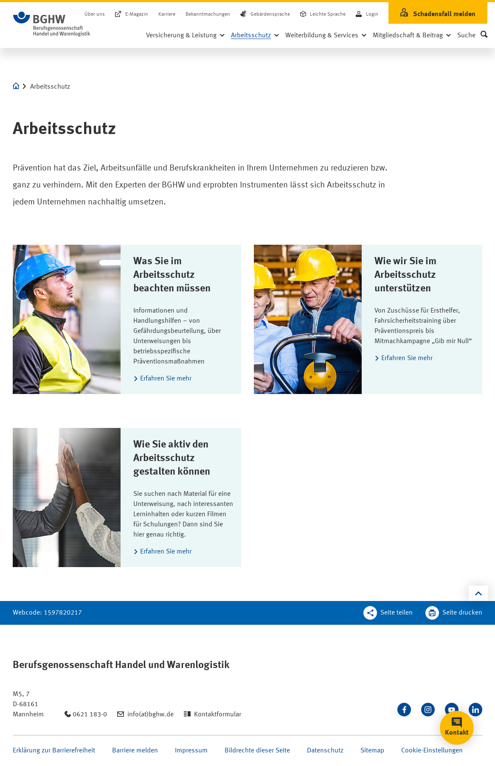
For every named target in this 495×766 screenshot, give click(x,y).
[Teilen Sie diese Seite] (388, 613)
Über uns (94, 14)
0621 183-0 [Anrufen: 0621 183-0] (90, 714)
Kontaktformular (217, 714)
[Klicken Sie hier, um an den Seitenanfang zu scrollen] (478, 593)
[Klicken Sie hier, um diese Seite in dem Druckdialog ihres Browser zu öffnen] (453, 613)
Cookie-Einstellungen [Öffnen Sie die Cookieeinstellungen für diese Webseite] (432, 750)
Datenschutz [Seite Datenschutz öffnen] (325, 750)
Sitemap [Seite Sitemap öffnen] (372, 750)
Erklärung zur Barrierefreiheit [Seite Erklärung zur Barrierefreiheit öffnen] (54, 750)
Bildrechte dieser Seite (257, 750)
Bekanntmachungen (208, 14)
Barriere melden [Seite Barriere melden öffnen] (135, 750)
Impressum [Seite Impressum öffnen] (191, 750)
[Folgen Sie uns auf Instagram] (428, 709)
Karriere (166, 14)
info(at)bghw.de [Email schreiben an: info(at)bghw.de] (150, 714)
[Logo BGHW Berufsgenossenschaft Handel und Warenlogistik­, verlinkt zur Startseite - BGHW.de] (52, 24)
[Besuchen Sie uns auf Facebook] (404, 709)
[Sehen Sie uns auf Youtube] (451, 709)
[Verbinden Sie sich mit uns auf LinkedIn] (475, 709)
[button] (472, 36)
